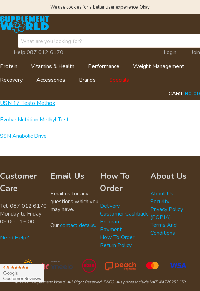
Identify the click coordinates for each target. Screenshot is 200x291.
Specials (119, 79)
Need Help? (14, 237)
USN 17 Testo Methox (27, 102)
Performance (103, 66)
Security (159, 201)
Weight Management (158, 66)
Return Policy (116, 244)
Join (195, 51)
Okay (145, 7)
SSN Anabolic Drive (23, 135)
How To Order (117, 237)
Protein (8, 66)
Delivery (110, 205)
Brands (87, 79)
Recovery (11, 79)
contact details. (78, 225)
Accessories (50, 79)
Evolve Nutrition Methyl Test (34, 119)
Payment (111, 229)
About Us (161, 193)
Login (169, 51)
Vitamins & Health (52, 66)
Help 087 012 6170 (38, 51)
